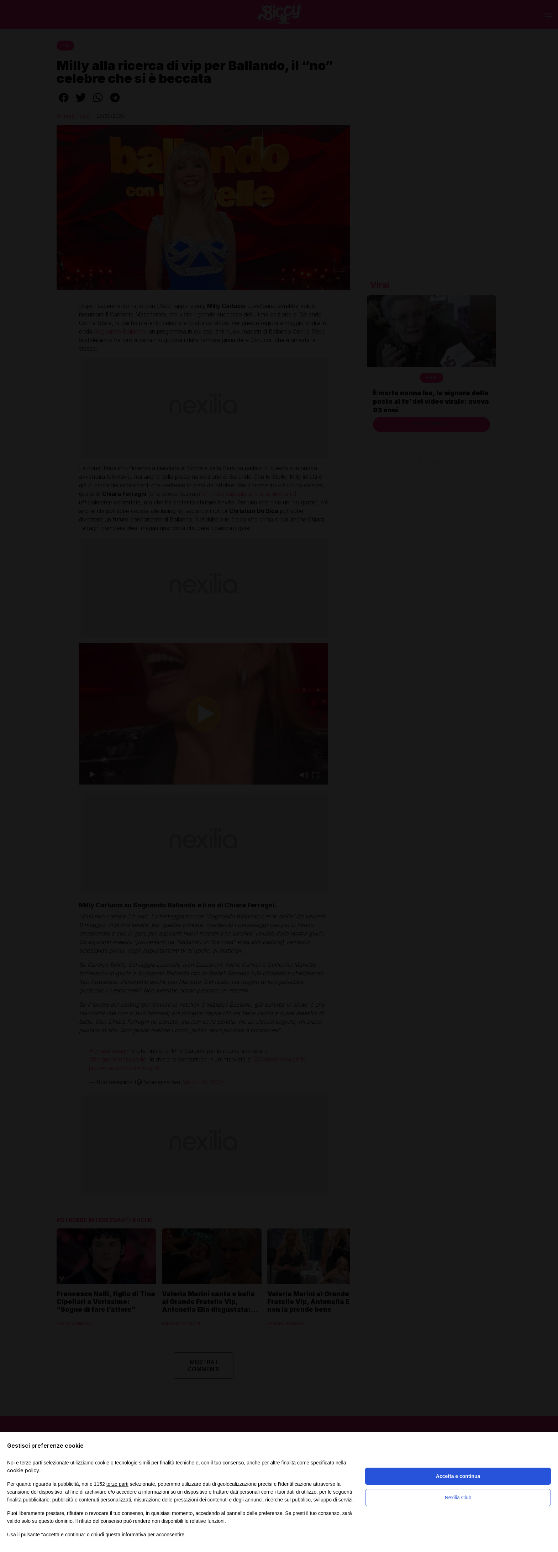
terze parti (117, 1484)
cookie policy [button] (23, 1470)
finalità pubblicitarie (28, 1500)
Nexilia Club (458, 1497)
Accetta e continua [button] (458, 1476)
